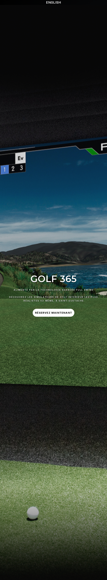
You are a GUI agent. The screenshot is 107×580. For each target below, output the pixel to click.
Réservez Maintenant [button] (53, 312)
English (53, 2)
